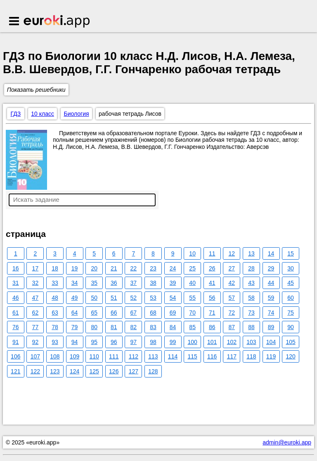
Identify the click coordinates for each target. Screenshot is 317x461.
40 (192, 282)
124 (74, 371)
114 (172, 356)
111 (113, 356)
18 (55, 268)
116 (212, 356)
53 (153, 297)
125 (94, 371)
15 (290, 253)
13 (251, 253)
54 (173, 297)
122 (35, 371)
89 (271, 327)
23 (153, 268)
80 (94, 327)
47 (35, 297)
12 (232, 253)
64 (74, 312)
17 (35, 268)
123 (54, 371)
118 (251, 356)
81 (114, 327)
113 (153, 356)
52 (133, 297)
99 (173, 342)
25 (192, 268)
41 (212, 282)
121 (15, 371)
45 (290, 282)
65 (94, 312)
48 (55, 297)
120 (290, 356)
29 (271, 268)
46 (15, 297)
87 (232, 327)
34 (74, 282)
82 (133, 327)
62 (35, 312)
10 (192, 253)
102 (232, 342)
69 (173, 312)
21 (114, 268)
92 (35, 342)
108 (54, 356)
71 (212, 312)
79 (74, 327)
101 (212, 342)
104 (271, 342)
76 (15, 327)
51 (114, 297)
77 (35, 327)
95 (94, 342)
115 (192, 356)
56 (212, 297)
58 (251, 297)
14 (271, 253)
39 (173, 282)
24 (173, 268)
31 (15, 282)
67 (133, 312)
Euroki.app (57, 21)
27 (232, 268)
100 (192, 342)
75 (290, 312)
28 (251, 268)
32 (35, 282)
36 (114, 282)
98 (153, 342)
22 (133, 268)
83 (153, 327)
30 (290, 268)
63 (55, 312)
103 (251, 342)
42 (232, 282)
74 (271, 312)
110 (94, 356)
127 (133, 371)
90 (290, 327)
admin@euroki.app (287, 442)
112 (133, 356)
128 (153, 371)
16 (15, 268)
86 (212, 327)
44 (271, 282)
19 (74, 268)
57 (232, 297)
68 (153, 312)
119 (271, 356)
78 (55, 327)
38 (153, 282)
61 (15, 312)
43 (251, 282)
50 (94, 297)
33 (55, 282)
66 (114, 312)
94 (74, 342)
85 (192, 327)
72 (232, 312)
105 (290, 342)
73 (251, 312)
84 (173, 327)
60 (290, 297)
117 (232, 356)
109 (74, 356)
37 (133, 282)
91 (15, 342)
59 (271, 297)
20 (94, 268)
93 (55, 342)
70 (192, 312)
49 (74, 297)
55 (192, 297)
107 (35, 356)
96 (114, 342)
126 (113, 371)
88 (251, 327)
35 (94, 282)
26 (212, 268)
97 (133, 342)
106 (15, 356)
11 (212, 253)
